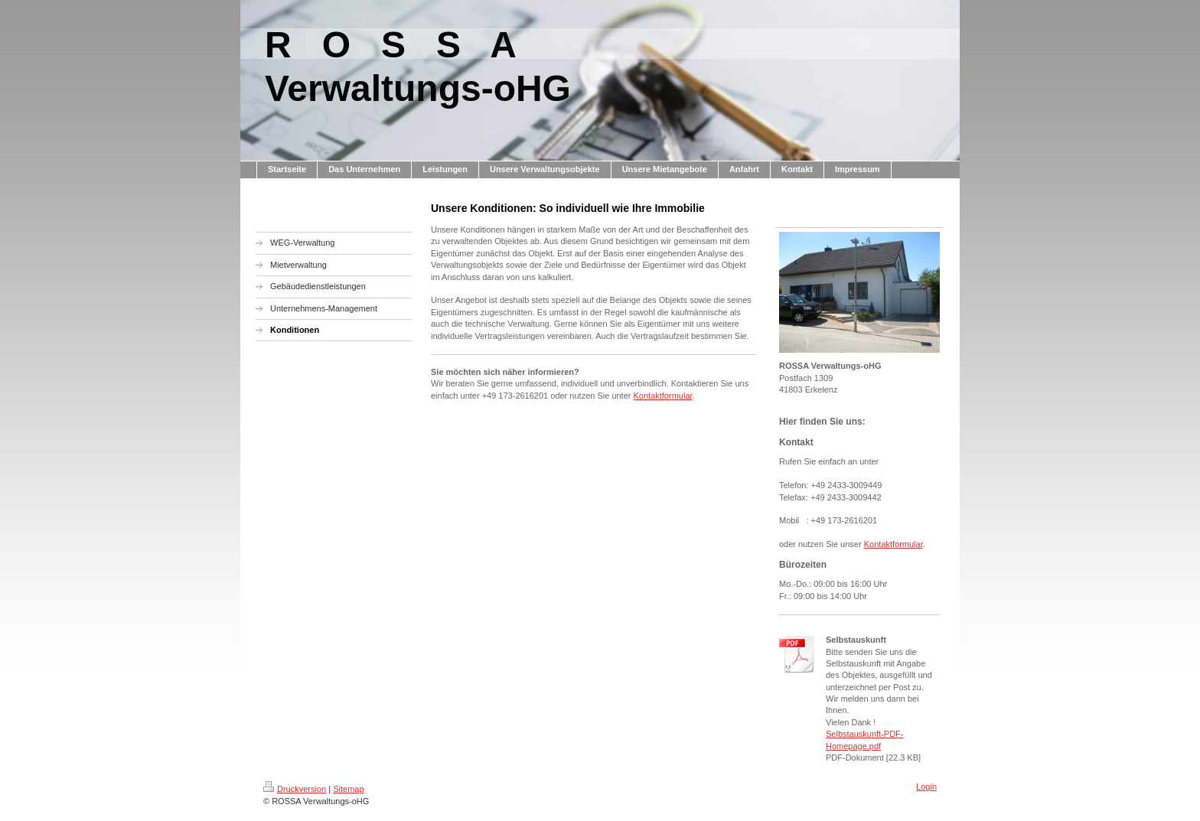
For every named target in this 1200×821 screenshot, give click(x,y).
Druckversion (294, 788)
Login (926, 786)
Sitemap (348, 788)
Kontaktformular (663, 395)
